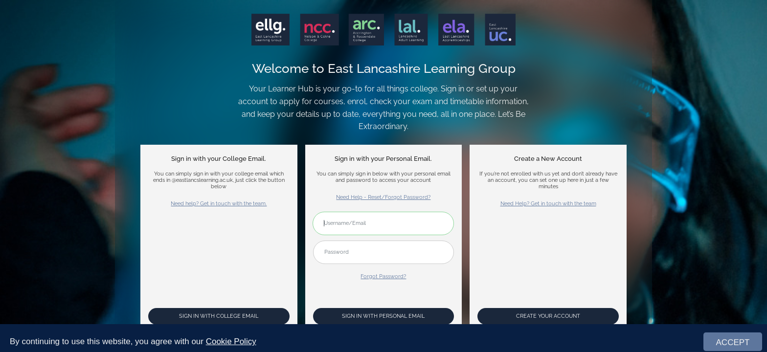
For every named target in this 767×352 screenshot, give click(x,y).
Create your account (548, 316)
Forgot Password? (383, 276)
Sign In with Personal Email (383, 316)
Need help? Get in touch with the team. (219, 203)
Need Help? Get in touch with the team (548, 203)
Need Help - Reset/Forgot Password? (383, 197)
